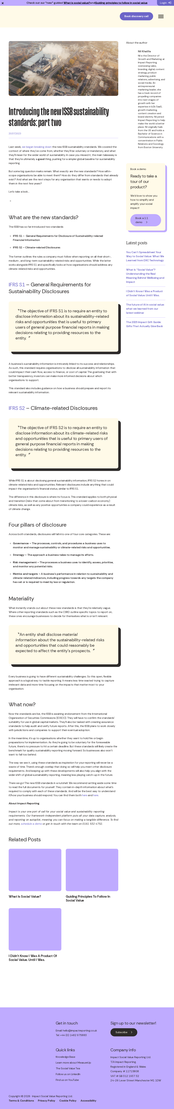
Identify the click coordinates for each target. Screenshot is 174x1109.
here (85, 795)
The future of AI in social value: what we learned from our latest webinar (145, 309)
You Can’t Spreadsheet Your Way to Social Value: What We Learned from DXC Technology (145, 256)
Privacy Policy (46, 1100)
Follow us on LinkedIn (68, 1074)
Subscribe (121, 1032)
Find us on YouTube (67, 1079)
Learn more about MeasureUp (73, 1062)
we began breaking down (37, 147)
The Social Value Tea (68, 1068)
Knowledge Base (65, 1056)
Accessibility (88, 1100)
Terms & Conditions (21, 1100)
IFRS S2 (17, 408)
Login (165, 3)
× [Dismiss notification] (2, 3)
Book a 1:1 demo (141, 220)
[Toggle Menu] (161, 16)
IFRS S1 (17, 284)
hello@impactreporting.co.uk (80, 1030)
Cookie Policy (67, 1100)
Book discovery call (136, 16)
